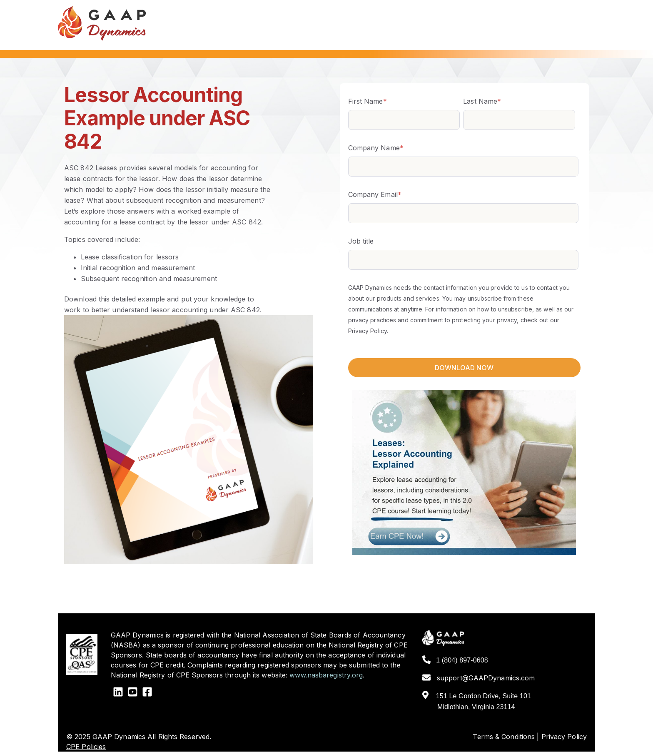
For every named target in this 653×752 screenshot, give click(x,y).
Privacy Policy (564, 736)
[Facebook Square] (147, 693)
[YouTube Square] (132, 693)
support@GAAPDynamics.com (478, 678)
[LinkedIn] (118, 693)
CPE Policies (86, 746)
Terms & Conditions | (506, 736)
